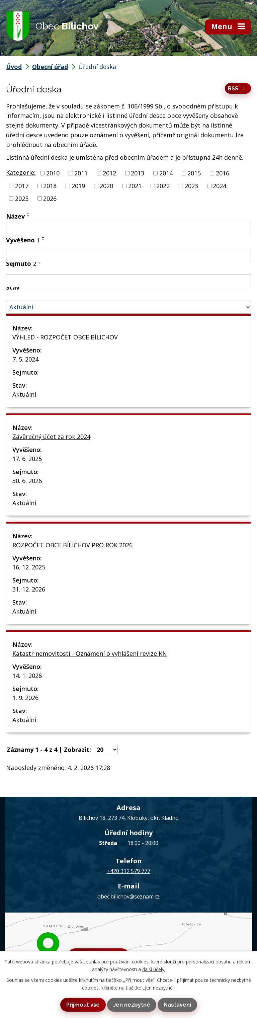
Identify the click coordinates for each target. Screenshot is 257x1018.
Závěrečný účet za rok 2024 (51, 437)
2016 (222, 173)
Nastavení (177, 1005)
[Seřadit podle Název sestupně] (28, 216)
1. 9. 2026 (25, 698)
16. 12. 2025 (28, 567)
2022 (163, 186)
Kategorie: (20, 172)
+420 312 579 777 (128, 871)
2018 (50, 186)
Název (15, 216)
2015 (194, 173)
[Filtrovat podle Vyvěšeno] (128, 255)
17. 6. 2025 (27, 459)
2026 (50, 198)
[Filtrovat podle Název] (128, 228)
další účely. (153, 969)
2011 (81, 173)
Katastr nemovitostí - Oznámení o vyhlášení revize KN (89, 653)
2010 (53, 173)
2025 (21, 198)
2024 (219, 186)
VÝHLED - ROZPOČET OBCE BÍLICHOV (65, 337)
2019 (78, 186)
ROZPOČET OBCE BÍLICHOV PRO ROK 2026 (72, 545)
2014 (166, 173)
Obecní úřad (50, 67)
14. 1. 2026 (27, 676)
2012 (109, 173)
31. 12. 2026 (28, 589)
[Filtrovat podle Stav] (128, 307)
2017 (21, 186)
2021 (135, 186)
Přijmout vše (83, 1005)
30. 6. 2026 (27, 481)
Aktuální (24, 394)
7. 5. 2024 (25, 359)
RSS (238, 88)
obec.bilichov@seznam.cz (128, 896)
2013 (137, 173)
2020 (106, 186)
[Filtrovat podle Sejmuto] (128, 281)
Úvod (14, 67)
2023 (191, 186)
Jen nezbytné (131, 1005)
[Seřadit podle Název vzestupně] (28, 213)
